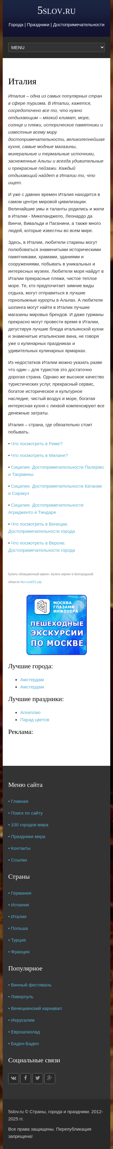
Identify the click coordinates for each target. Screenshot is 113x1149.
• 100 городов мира (28, 824)
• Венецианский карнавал (35, 1008)
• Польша (18, 928)
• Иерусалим (21, 1020)
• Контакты (19, 848)
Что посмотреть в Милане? (39, 455)
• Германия (19, 893)
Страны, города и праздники (59, 1111)
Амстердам (32, 679)
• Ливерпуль (20, 996)
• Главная (18, 801)
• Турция (17, 939)
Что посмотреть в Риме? (37, 443)
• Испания (18, 904)
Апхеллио (30, 712)
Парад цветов (34, 719)
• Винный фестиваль (30, 984)
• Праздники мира (26, 836)
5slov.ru (56, 10)
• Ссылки (17, 859)
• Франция (19, 951)
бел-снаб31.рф (30, 582)
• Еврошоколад (24, 1031)
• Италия (17, 916)
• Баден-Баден (23, 1043)
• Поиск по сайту (25, 812)
